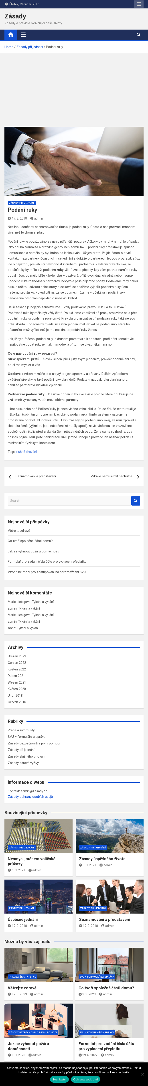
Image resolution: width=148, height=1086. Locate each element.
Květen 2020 (17, 689)
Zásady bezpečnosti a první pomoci (34, 743)
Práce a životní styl (21, 730)
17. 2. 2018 (17, 218)
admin (36, 218)
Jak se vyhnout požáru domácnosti (33, 551)
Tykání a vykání (43, 602)
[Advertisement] (74, 87)
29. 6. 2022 (88, 1055)
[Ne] (142, 1074)
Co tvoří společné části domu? (30, 541)
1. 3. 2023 (16, 1055)
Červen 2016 (17, 702)
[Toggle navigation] (23, 35)
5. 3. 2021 (16, 870)
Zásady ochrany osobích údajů (30, 797)
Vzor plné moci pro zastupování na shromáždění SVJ (47, 572)
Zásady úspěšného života (102, 858)
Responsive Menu (139, 4)
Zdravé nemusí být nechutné (111, 476)
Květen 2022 (17, 669)
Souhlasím (59, 1079)
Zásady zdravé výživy (23, 763)
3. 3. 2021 (87, 865)
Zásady (15, 16)
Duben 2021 (16, 676)
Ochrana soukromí (85, 1079)
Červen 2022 (17, 663)
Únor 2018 (15, 696)
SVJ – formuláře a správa (26, 737)
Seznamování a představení (36, 476)
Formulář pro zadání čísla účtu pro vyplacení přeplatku (47, 562)
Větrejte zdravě (19, 531)
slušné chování (26, 452)
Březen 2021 (17, 682)
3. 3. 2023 (87, 994)
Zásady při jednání (21, 203)
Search (135, 501)
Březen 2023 (17, 656)
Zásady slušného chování (26, 756)
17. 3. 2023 (17, 994)
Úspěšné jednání (23, 919)
